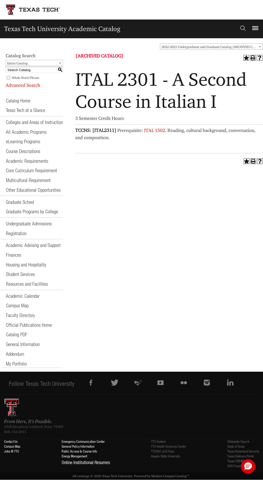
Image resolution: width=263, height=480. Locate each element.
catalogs (83, 476)
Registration (16, 233)
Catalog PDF (16, 334)
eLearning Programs (23, 141)
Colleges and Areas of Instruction (34, 122)
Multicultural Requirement (28, 180)
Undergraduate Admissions (29, 223)
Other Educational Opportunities (33, 190)
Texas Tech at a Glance (25, 110)
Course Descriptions (23, 151)
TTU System (158, 441)
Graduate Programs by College (32, 211)
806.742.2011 (15, 431)
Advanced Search (23, 85)
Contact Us (10, 441)
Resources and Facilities (27, 284)
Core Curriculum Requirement (31, 170)
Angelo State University (165, 456)
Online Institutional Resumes (86, 462)
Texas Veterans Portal (240, 456)
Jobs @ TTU (11, 451)
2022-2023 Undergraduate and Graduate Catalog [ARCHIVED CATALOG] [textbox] (212, 47)
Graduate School (20, 202)
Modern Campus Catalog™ (170, 476)
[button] (248, 466)
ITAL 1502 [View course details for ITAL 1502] (154, 130)
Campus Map (17, 305)
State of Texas (236, 446)
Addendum (15, 354)
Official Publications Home (29, 325)
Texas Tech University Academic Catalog (62, 29)
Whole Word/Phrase (25, 78)
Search (243, 28)
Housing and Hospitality (26, 264)
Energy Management (74, 456)
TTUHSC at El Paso (162, 451)
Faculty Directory (20, 315)
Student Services (20, 274)
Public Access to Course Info (79, 451)
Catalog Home (18, 100)
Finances (13, 255)
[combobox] (211, 46)
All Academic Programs (26, 132)
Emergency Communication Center (83, 441)
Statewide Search (238, 441)
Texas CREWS (236, 461)
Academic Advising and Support (33, 245)
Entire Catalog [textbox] (17, 63)
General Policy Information (78, 446)
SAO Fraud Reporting (240, 466)
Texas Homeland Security (243, 451)
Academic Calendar (23, 296)
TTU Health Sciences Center (168, 446)
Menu (255, 25)
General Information (23, 344)
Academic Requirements (27, 161)
